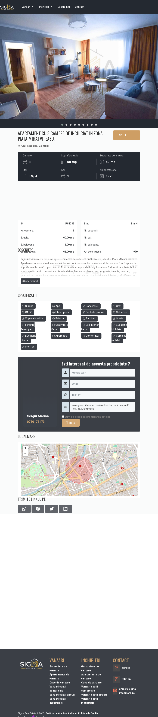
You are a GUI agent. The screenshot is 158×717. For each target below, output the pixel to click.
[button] (62, 125)
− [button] (25, 491)
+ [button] (25, 486)
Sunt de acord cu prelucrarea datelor (86, 461)
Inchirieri (44, 6)
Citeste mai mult (30, 305)
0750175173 (36, 466)
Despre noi (64, 6)
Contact (79, 6)
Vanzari (26, 6)
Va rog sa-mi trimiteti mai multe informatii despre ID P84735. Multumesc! (102, 452)
